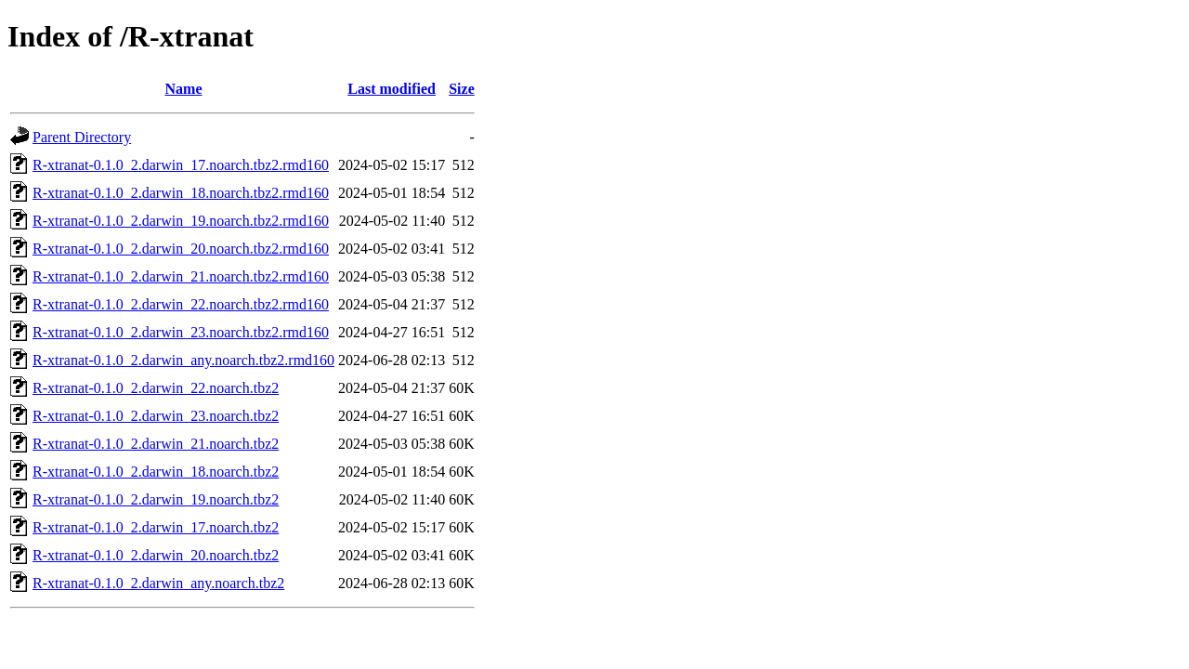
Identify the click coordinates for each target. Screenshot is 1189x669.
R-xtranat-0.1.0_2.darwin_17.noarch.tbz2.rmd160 (181, 165)
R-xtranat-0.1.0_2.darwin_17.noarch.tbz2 (156, 527)
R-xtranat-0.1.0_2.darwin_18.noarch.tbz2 (156, 471)
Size (462, 89)
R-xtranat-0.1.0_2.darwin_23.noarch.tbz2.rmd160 (181, 332)
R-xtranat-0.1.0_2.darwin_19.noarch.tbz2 (156, 499)
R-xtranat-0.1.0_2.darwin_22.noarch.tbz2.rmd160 (181, 304)
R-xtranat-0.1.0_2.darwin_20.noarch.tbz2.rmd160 (181, 248)
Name (184, 89)
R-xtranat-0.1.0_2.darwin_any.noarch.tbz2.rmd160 (183, 360)
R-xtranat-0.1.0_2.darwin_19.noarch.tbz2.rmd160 (181, 221)
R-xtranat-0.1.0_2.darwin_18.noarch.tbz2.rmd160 (181, 193)
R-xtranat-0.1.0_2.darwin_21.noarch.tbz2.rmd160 (181, 276)
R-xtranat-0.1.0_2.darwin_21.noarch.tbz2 (156, 444)
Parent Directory (82, 137)
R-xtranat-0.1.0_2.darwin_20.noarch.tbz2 (156, 555)
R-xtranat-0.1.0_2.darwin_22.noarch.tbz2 (156, 388)
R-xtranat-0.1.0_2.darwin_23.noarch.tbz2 (156, 416)
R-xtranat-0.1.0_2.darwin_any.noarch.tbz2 (158, 583)
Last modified (391, 89)
